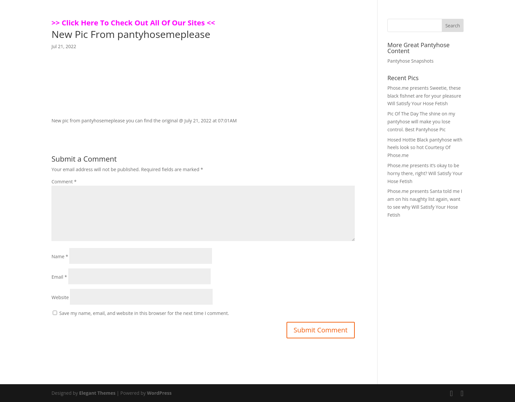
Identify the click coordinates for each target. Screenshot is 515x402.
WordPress (159, 393)
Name (59, 256)
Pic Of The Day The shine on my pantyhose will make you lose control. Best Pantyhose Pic (421, 121)
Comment (63, 181)
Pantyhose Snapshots (410, 61)
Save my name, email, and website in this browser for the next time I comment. (144, 313)
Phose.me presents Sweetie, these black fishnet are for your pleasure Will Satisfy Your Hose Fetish (424, 96)
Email (59, 277)
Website (60, 297)
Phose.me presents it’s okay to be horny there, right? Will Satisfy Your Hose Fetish (425, 173)
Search (452, 25)
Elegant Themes (97, 393)
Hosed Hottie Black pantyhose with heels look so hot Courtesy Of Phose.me (424, 148)
